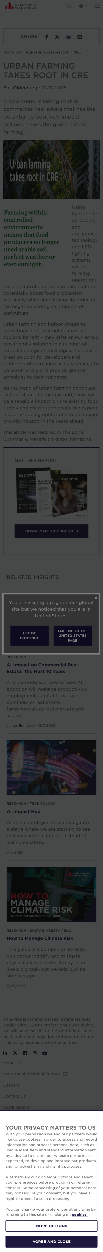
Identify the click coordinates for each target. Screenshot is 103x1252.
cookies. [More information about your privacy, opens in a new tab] (80, 1214)
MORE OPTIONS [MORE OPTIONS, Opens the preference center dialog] (52, 1226)
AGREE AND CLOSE (51, 1241)
